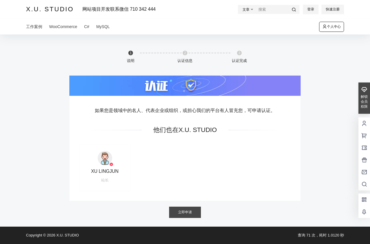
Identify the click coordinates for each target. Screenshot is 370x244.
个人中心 (331, 26)
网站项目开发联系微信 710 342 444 (119, 9)
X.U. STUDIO (67, 235)
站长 (105, 180)
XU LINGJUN (105, 171)
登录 (310, 9)
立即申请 (185, 212)
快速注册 (333, 9)
